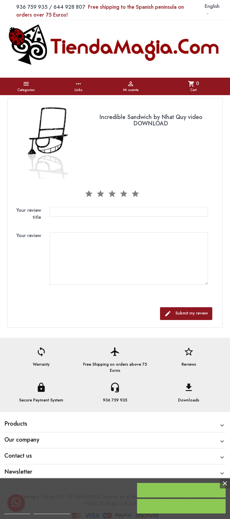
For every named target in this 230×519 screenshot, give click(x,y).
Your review (28, 235)
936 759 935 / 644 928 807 (100, 11)
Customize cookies (52, 511)
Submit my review (186, 313)
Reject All (181, 506)
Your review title (28, 214)
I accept (181, 490)
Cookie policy (17, 511)
